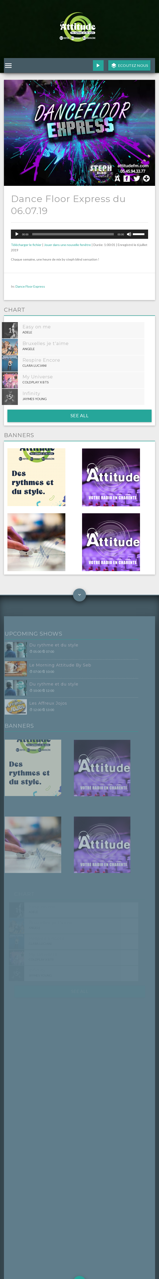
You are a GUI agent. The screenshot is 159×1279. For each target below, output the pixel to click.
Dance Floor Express (30, 286)
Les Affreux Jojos (41, 704)
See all (79, 415)
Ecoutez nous (132, 65)
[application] (79, 234)
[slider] (73, 234)
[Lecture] (17, 234)
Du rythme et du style (47, 647)
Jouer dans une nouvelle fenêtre (67, 245)
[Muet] (129, 234)
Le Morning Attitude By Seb (53, 667)
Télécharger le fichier (26, 245)
